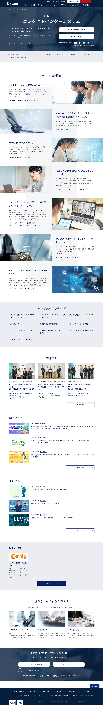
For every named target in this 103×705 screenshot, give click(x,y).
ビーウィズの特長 (29, 5)
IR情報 (57, 1)
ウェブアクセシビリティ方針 (86, 695)
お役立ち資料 (88, 54)
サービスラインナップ (32, 54)
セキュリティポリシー (25, 695)
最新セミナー (61, 54)
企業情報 (86, 5)
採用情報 (63, 1)
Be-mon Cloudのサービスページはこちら (24, 226)
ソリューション (52, 5)
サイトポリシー (13, 695)
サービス (40, 5)
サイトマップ (74, 695)
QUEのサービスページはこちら (69, 257)
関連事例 (48, 54)
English (49, 1)
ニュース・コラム (73, 5)
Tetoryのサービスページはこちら (22, 289)
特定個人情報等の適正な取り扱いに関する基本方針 (57, 695)
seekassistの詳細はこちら (20, 158)
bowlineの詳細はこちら (66, 129)
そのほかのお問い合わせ (31, 670)
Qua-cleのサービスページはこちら (22, 223)
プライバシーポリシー (38, 695)
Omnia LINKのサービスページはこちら (24, 100)
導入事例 (63, 5)
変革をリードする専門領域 (18, 58)
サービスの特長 (15, 54)
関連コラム (74, 54)
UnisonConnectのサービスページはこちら (73, 189)
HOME (10, 9)
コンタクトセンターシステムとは (22, 43)
